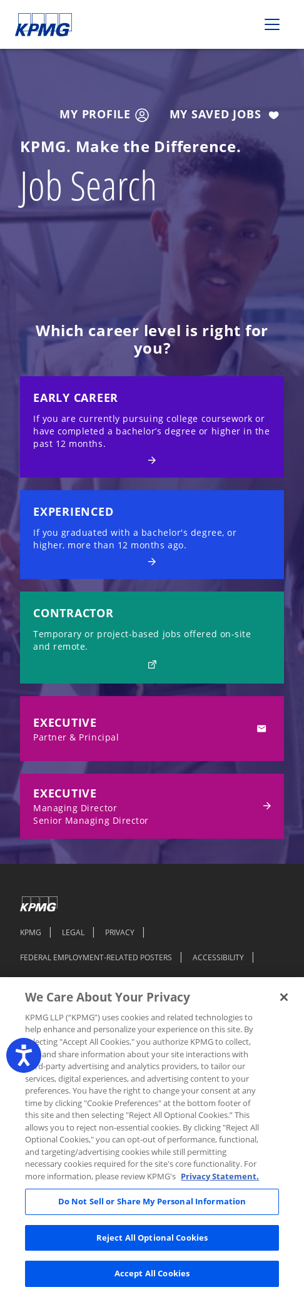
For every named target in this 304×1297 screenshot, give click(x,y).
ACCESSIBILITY (218, 957)
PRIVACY (119, 932)
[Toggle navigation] (272, 24)
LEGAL (73, 932)
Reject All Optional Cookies (152, 1237)
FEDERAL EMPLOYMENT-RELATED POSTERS (96, 957)
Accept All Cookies (152, 1273)
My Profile (104, 114)
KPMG (30, 932)
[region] (152, 1137)
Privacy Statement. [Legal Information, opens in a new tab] (220, 1176)
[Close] (284, 997)
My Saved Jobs (227, 115)
